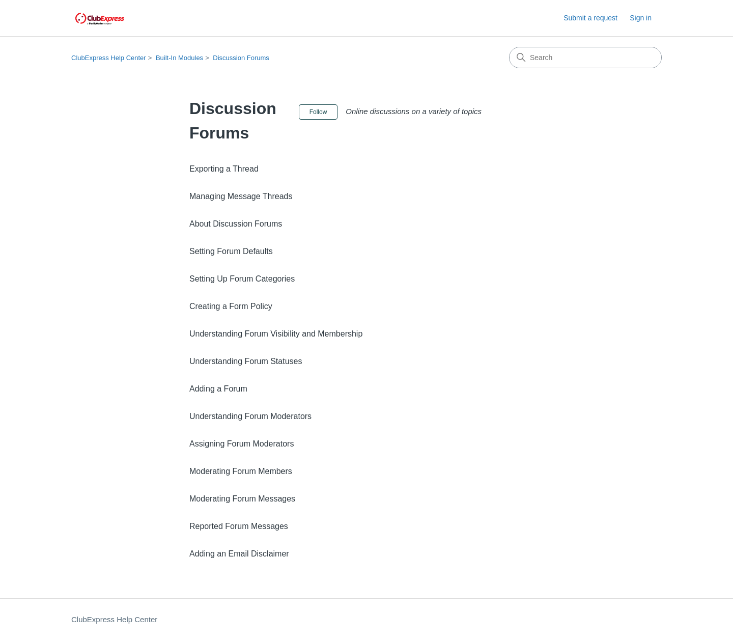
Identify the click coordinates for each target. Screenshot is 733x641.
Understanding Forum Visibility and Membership (275, 333)
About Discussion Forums (235, 223)
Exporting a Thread (224, 168)
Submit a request (590, 18)
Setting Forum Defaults (231, 251)
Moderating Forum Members (240, 471)
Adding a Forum (218, 388)
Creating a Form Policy (230, 306)
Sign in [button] (641, 18)
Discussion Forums (241, 58)
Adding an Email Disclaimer (239, 553)
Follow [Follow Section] (318, 112)
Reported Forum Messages (238, 526)
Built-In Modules (179, 58)
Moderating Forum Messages (242, 498)
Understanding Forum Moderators (250, 416)
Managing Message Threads (241, 196)
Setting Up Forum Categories (242, 278)
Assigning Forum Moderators (241, 443)
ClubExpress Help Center (108, 58)
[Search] (585, 57)
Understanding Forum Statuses (245, 361)
